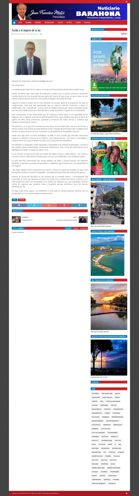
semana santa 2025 (98, 468)
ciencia (94, 401)
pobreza (108, 456)
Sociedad (87, 22)
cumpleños (104, 405)
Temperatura (96, 479)
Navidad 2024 (116, 448)
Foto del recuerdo (98, 432)
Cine (101, 401)
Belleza (117, 393)
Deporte (69, 22)
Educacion (95, 417)
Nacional (38, 22)
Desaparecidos (97, 413)
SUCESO (94, 475)
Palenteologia (97, 456)
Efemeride (105, 417)
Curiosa (113, 405)
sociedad (104, 472)
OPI (104, 452)
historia (105, 436)
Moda (110, 444)
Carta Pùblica (107, 397)
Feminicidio (117, 425)
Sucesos (102, 475)
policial (117, 456)
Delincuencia (96, 409)
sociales (95, 472)
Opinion (78, 22)
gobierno (95, 436)
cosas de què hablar (113, 401)
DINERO (107, 413)
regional (95, 464)
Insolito (95, 440)
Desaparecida (118, 409)
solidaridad (114, 472)
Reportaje (104, 464)
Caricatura (96, 397)
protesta (113, 460)
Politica (60, 22)
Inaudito (114, 436)
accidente (95, 393)
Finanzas (95, 429)
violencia (111, 483)
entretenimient (97, 421)
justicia (118, 440)
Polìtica (104, 460)
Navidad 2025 (96, 452)
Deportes (107, 409)
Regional (28, 22)
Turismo (116, 479)
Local (20, 22)
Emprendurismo (117, 417)
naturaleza (105, 448)
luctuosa (102, 444)
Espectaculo (96, 425)
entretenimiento (112, 421)
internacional (106, 440)
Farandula (107, 425)
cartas (117, 397)
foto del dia (105, 429)
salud (113, 464)
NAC (119, 444)
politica (95, 460)
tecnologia (112, 475)
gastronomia (112, 432)
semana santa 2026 (113, 468)
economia (116, 413)
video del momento (99, 483)
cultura (94, 405)
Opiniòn (21, 199)
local (94, 444)
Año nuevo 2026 (107, 393)
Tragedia (107, 479)
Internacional (49, 22)
